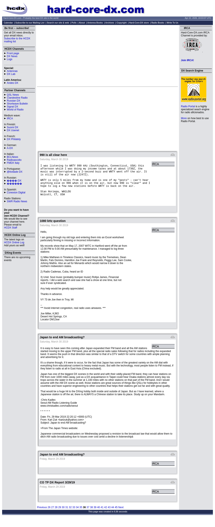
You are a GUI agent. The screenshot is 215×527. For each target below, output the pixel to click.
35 (80, 514)
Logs (9, 59)
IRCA (10, 118)
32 (70, 514)
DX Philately (14, 139)
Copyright (122, 23)
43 (109, 514)
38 (91, 514)
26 (49, 514)
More (184, 118)
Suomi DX (12, 127)
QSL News (13, 94)
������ (14, 183)
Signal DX (12, 106)
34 (77, 514)
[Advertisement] (107, 55)
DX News (12, 56)
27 (52, 514)
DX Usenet (13, 130)
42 (105, 514)
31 (66, 514)
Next (121, 514)
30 (63, 514)
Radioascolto (14, 159)
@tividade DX (14, 171)
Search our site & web (58, 23)
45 (116, 514)
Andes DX (12, 82)
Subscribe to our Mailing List (29, 23)
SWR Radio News (17, 201)
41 (102, 514)
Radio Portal (188, 106)
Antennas (12, 71)
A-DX (10, 148)
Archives (109, 23)
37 (88, 514)
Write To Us (172, 23)
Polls (74, 23)
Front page (13, 53)
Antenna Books (95, 23)
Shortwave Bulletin (17, 103)
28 (56, 514)
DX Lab (11, 74)
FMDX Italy (13, 162)
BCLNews (12, 156)
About (82, 23)
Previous (42, 514)
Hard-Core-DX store (139, 23)
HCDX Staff (10, 227)
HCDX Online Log (14, 242)
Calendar (8, 23)
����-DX (14, 180)
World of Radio (15, 109)
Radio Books (157, 23)
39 (95, 514)
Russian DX (13, 100)
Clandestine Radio (17, 97)
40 (98, 514)
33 (73, 514)
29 (59, 514)
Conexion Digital (16, 192)
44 (112, 514)
